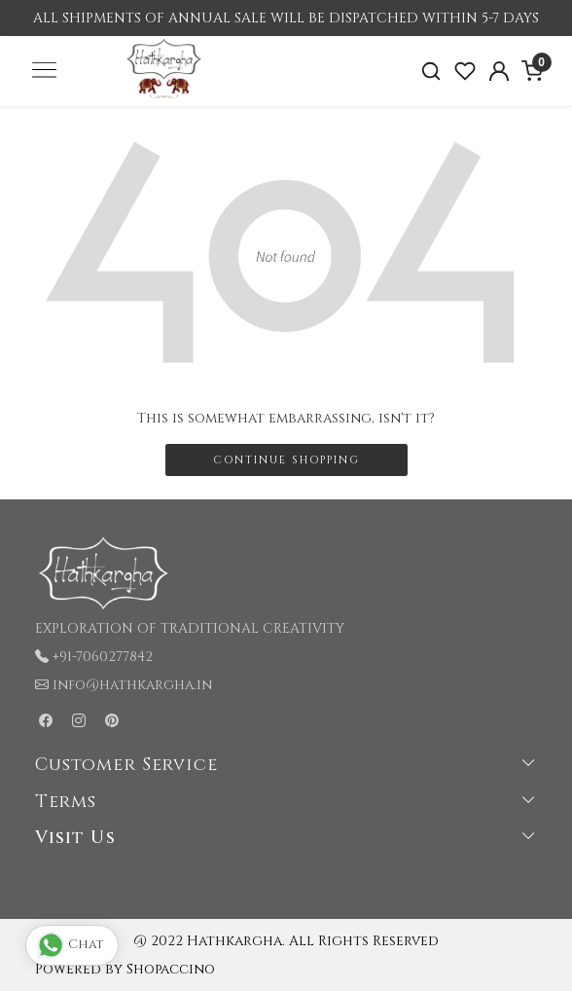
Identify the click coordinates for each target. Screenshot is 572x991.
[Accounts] (499, 71)
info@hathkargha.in (132, 685)
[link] (431, 71)
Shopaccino (170, 969)
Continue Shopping (286, 460)
